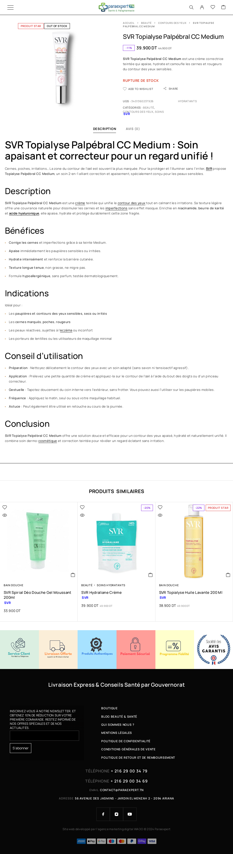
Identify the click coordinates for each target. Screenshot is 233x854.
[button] (73, 575)
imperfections (116, 208)
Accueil (128, 23)
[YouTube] (129, 814)
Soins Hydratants (111, 585)
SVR (209, 168)
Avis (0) (133, 129)
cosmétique (47, 441)
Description (104, 129)
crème (80, 203)
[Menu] (10, 7)
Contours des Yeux (172, 23)
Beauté (146, 23)
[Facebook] (103, 814)
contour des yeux (132, 203)
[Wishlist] (213, 7)
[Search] (191, 7)
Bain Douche (13, 585)
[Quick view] (15, 515)
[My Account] (202, 7)
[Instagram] (116, 814)
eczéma (66, 330)
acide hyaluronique (24, 213)
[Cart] (223, 7)
